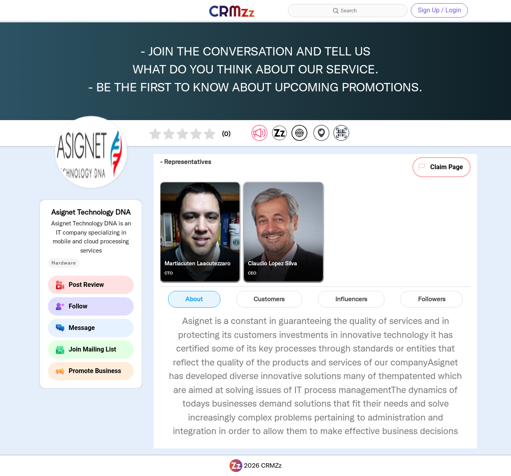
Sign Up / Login (439, 10)
